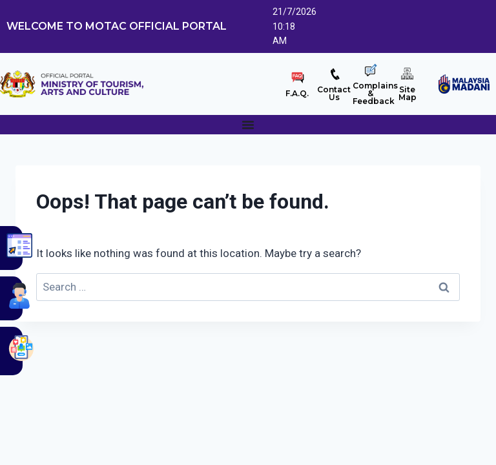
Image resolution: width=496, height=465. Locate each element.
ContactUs (334, 93)
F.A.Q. (297, 93)
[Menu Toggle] (248, 124)
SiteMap (407, 93)
